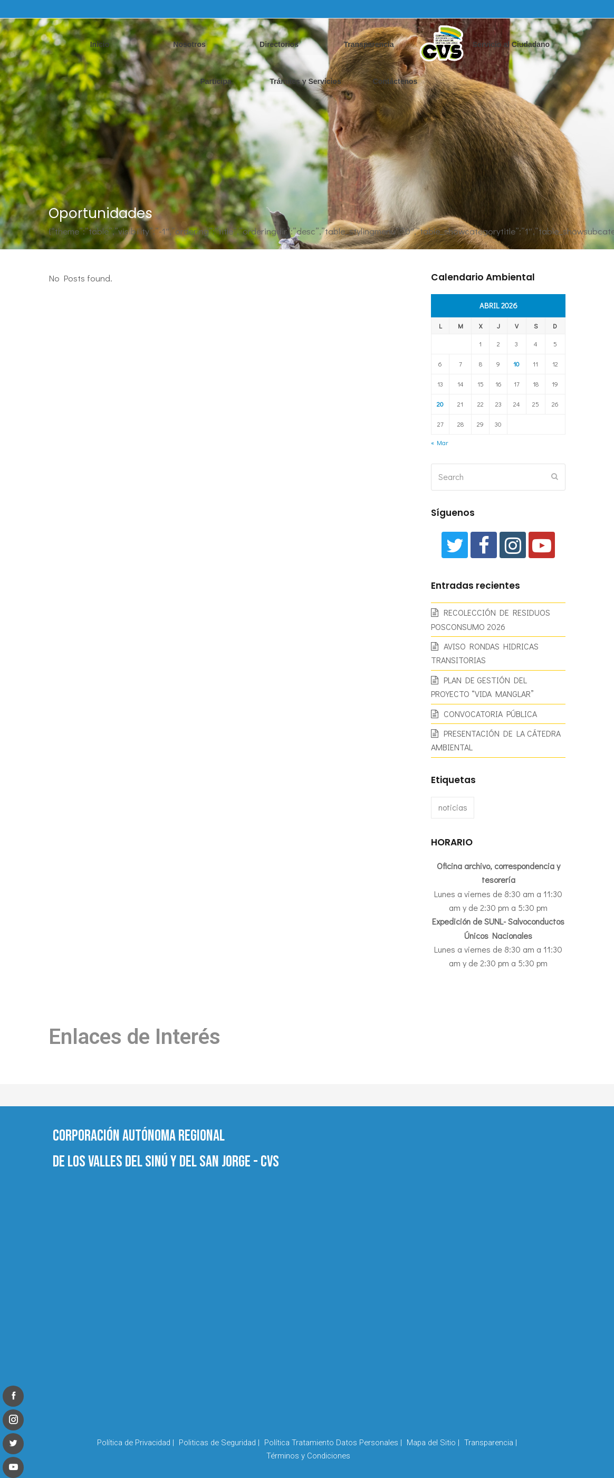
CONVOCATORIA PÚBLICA (490, 713)
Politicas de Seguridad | (219, 1442)
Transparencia (369, 44)
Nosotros (189, 44)
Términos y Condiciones (308, 1456)
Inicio (100, 44)
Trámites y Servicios (305, 81)
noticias (452, 807)
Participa (215, 81)
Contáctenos (395, 81)
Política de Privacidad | (135, 1442)
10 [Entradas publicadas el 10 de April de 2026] (516, 364)
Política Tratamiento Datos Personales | (333, 1442)
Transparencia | (490, 1442)
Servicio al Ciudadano (511, 44)
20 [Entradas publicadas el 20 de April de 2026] (440, 404)
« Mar (439, 442)
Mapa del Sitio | (433, 1442)
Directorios (279, 44)
